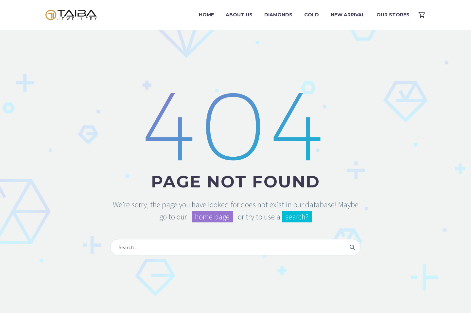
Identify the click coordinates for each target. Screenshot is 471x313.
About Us (239, 15)
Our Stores (393, 15)
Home (206, 15)
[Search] (235, 247)
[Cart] (424, 15)
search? (296, 217)
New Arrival (348, 15)
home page (212, 217)
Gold (311, 15)
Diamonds (278, 15)
